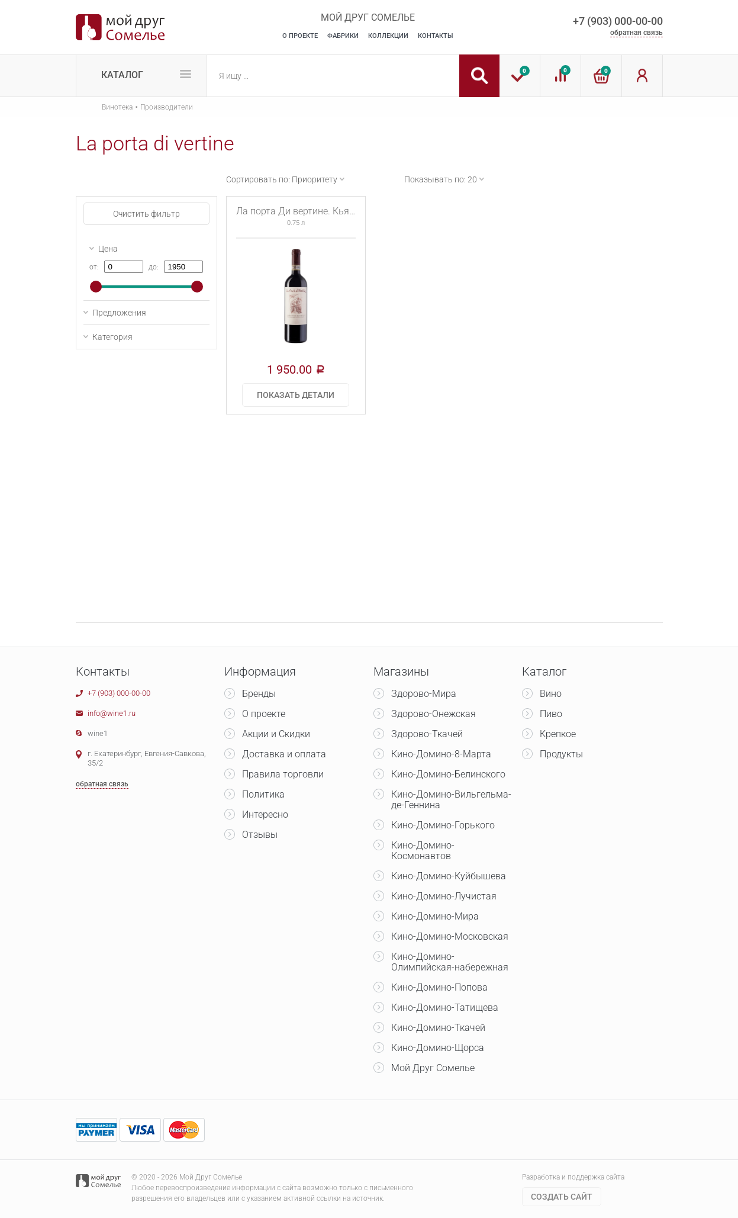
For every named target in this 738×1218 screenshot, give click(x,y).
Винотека (117, 107)
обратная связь (636, 32)
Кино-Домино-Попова (439, 987)
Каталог (122, 75)
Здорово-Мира (423, 693)
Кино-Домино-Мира (435, 916)
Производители (166, 107)
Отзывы (260, 834)
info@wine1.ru (112, 713)
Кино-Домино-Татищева (444, 1007)
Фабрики (343, 36)
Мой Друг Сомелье (433, 1068)
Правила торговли (283, 774)
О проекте (263, 713)
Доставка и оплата (284, 754)
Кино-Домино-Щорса (437, 1047)
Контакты (435, 36)
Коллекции (388, 36)
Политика (263, 794)
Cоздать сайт (561, 1196)
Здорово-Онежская (433, 713)
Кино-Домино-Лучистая (444, 896)
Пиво (551, 713)
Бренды (259, 693)
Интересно (265, 814)
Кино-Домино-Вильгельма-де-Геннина (451, 800)
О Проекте (300, 36)
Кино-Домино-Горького (443, 825)
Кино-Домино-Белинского (448, 774)
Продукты (561, 754)
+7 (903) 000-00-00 (618, 21)
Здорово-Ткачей (427, 734)
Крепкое (558, 734)
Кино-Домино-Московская (449, 936)
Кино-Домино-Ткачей (438, 1027)
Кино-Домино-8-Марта (441, 754)
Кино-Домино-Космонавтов (423, 851)
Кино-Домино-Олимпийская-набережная (449, 962)
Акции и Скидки (276, 734)
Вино (551, 693)
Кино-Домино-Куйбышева (448, 876)
